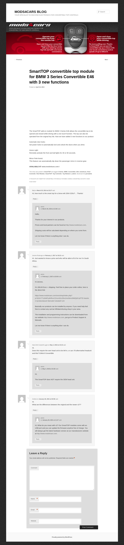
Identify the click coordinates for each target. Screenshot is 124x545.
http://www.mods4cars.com (76, 225)
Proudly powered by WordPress (62, 537)
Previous (18, 59)
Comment (34, 468)
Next (107, 59)
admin (74, 174)
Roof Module (40, 174)
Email (34, 509)
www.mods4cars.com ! (51, 167)
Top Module (66, 174)
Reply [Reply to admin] (38, 242)
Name (34, 498)
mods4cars (82, 172)
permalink (88, 174)
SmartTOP (47, 172)
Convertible (72, 172)
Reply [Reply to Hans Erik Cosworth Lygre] (35, 359)
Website (33, 521)
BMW (65, 172)
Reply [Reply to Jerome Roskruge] (35, 267)
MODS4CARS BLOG (31, 12)
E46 (77, 172)
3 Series (60, 172)
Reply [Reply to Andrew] (35, 410)
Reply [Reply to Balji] (35, 199)
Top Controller (57, 174)
